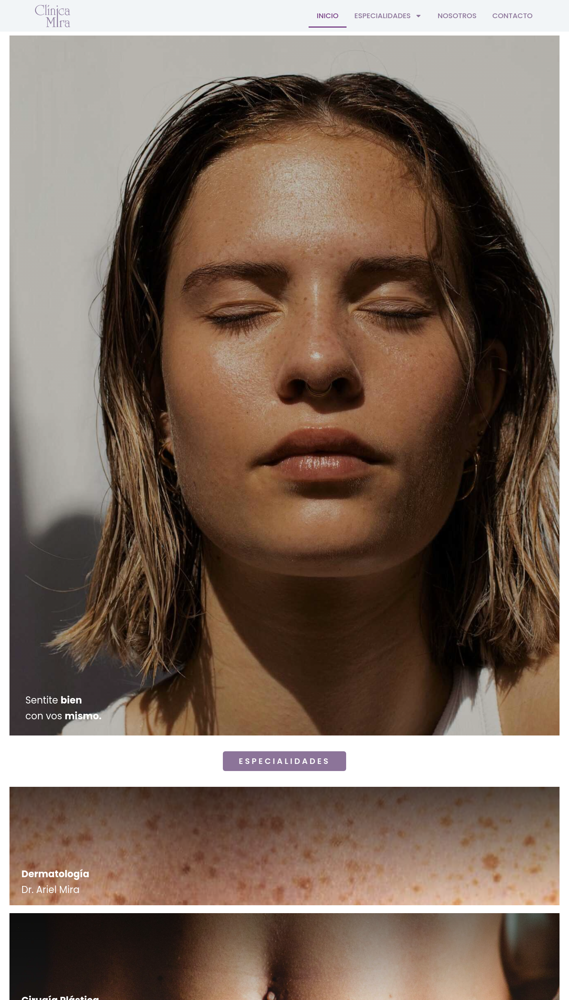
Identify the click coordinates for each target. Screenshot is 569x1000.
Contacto (512, 16)
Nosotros (457, 16)
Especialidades (388, 15)
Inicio (327, 16)
